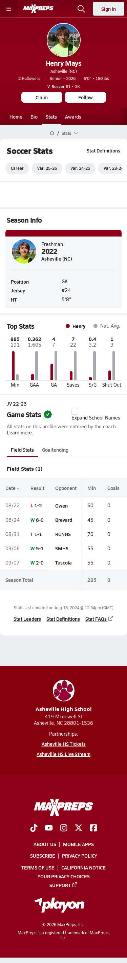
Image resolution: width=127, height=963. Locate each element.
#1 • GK (63, 86)
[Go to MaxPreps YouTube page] (49, 828)
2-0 (40, 562)
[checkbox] (74, 411)
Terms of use (38, 867)
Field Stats (22, 449)
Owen (61, 505)
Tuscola (63, 562)
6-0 (40, 519)
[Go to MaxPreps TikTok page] (34, 828)
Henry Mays (63, 63)
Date (12, 488)
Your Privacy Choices (64, 876)
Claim (42, 97)
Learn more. (20, 432)
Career (17, 168)
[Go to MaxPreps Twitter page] (79, 828)
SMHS (61, 548)
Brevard (63, 519)
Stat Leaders (27, 619)
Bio (34, 116)
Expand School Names (95, 414)
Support (63, 885)
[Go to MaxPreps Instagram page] (64, 828)
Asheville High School (64, 696)
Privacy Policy (79, 855)
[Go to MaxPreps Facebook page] (93, 828)
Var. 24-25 (80, 168)
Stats (51, 116)
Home (15, 116)
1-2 (38, 505)
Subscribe (42, 855)
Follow (85, 97)
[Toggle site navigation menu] (9, 9)
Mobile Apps (78, 844)
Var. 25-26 (47, 168)
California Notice (83, 867)
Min (91, 488)
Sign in (108, 8)
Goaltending (55, 449)
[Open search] (81, 9)
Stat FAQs (99, 619)
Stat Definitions (103, 150)
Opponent (66, 488)
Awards (73, 116)
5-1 (40, 548)
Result (37, 488)
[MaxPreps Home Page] (52, 133)
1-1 (38, 534)
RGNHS (63, 534)
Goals (113, 488)
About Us (45, 844)
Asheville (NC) (63, 71)
